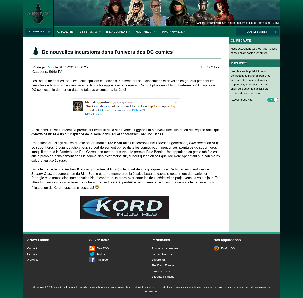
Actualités (65, 31)
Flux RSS (103, 248)
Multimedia (144, 31)
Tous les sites (256, 31)
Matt (51, 67)
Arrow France (172, 31)
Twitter (101, 254)
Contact (32, 248)
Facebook (103, 259)
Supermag (158, 259)
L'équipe (32, 254)
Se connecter (35, 31)
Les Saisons (89, 31)
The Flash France (163, 265)
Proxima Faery (161, 271)
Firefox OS (228, 248)
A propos (33, 259)
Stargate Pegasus (163, 276)
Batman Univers (162, 254)
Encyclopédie (116, 31)
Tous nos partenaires (165, 248)
